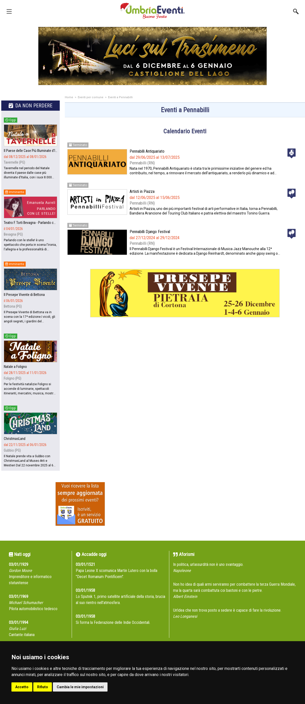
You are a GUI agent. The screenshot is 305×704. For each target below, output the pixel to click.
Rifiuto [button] (42, 687)
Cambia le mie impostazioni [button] (80, 687)
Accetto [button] (21, 687)
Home (69, 97)
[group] (152, 56)
